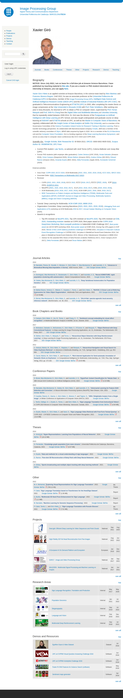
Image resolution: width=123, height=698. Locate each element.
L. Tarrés (37, 402)
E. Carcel (37, 356)
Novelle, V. (55, 265)
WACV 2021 (116, 173)
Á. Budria (37, 497)
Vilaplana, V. (65, 348)
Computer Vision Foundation (52, 134)
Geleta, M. (60, 388)
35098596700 (46, 144)
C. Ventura (37, 348)
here (66, 89)
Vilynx (58, 131)
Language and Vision (59, 615)
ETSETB (56, 121)
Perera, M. (46, 265)
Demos (8, 39)
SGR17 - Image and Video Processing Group (64, 560)
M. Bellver (37, 336)
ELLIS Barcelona (113, 131)
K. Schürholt (38, 434)
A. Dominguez (39, 275)
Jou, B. (55, 318)
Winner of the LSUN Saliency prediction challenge (64, 230)
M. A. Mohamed (39, 484)
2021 (85, 173)
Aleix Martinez (111, 94)
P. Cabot (37, 491)
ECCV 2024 (60, 173)
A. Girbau (37, 465)
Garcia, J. (53, 396)
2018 (66, 188)
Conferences (57, 70)
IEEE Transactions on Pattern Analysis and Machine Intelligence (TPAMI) (68, 193)
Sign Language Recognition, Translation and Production (71, 590)
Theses (69, 70)
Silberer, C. (59, 290)
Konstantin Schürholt (107, 160)
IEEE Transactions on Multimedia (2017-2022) (67, 175)
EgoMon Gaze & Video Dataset (63, 645)
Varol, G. (66, 412)
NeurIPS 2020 (92, 219)
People (8, 31)
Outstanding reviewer (55, 221)
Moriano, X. (63, 265)
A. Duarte (37, 412)
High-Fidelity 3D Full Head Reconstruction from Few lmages (69, 539)
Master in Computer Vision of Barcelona (101, 121)
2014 (114, 182)
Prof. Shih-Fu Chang (52, 112)
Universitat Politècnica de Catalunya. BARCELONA (42, 14)
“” (98, 378)
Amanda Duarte (61, 160)
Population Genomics (59, 600)
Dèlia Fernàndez (53, 240)
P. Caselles (38, 396)
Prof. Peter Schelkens (94, 107)
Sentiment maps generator (61, 674)
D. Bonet (37, 378)
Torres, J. (75, 290)
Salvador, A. (48, 328)
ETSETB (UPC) (78, 104)
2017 (88, 182)
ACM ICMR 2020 (75, 204)
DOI (88, 267)
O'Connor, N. (80, 328)
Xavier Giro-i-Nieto (40, 94)
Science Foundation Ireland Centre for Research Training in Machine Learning (84, 126)
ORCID (89, 142)
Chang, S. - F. (73, 318)
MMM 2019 (87, 204)
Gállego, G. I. (45, 402)
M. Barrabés (38, 265)
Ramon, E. (46, 396)
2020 (90, 173)
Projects (9, 36)
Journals (38, 70)
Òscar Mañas (77, 240)
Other (77, 70)
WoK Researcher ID (66, 142)
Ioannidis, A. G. (101, 265)
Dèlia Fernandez (83, 160)
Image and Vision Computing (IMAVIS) (62, 199)
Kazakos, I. (67, 290)
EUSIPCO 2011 (52, 185)
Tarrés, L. (44, 506)
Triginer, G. (84, 396)
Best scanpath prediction (70, 224)
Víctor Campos (47, 157)
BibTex (103, 267)
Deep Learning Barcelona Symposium (102, 134)
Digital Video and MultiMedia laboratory (83, 112)
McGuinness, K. (58, 328)
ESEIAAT (45, 121)
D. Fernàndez (38, 444)
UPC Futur (57, 144)
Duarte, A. (54, 402)
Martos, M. (45, 348)
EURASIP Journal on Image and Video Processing (76, 196)
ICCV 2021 (106, 173)
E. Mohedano (38, 328)
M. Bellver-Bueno (40, 290)
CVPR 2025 (50, 173)
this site (65, 86)
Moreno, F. (72, 396)
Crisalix (95, 129)
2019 (94, 173)
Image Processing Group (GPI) (81, 99)
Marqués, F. (92, 328)
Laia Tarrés (58, 149)
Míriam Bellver (73, 157)
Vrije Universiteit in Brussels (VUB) (67, 107)
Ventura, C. (50, 290)
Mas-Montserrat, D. (85, 265)
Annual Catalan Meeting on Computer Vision (99, 209)
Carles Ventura (83, 154)
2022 (80, 173)
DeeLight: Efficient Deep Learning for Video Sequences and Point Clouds (74, 528)
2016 (99, 173)
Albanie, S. (45, 412)
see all (118, 305)
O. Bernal (37, 298)
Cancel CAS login (12, 80)
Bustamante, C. (63, 275)
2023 (80, 206)
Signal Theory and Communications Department (39, 12)
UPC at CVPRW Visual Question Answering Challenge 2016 (72, 654)
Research (96, 70)
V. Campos (37, 318)
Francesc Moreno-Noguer (43, 96)
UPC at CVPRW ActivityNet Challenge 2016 (67, 661)
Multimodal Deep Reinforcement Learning (66, 623)
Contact (9, 44)
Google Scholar (51, 142)
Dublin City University (93, 123)
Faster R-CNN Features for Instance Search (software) (71, 667)
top (119, 258)
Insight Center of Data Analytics (69, 123)
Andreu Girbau (96, 157)
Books (46, 70)
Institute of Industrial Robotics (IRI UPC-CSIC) (98, 102)
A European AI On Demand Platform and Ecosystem (67, 550)
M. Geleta (37, 280)
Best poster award (77, 227)
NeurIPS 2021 (63, 219)
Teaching (9, 41)
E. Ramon (37, 458)
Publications (10, 33)
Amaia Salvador (105, 154)
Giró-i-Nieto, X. (73, 265)
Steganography (57, 608)
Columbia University (109, 112)
